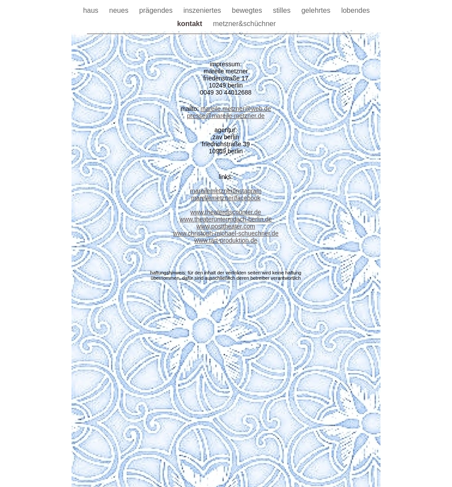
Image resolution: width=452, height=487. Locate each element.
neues (119, 10)
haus (91, 10)
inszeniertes (203, 10)
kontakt (190, 23)
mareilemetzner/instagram (226, 190)
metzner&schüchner (244, 23)
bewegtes (248, 10)
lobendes (355, 10)
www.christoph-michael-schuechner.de (226, 233)
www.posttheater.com (225, 226)
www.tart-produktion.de (225, 240)
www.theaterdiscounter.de (225, 212)
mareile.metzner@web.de (235, 108)
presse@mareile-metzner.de (225, 115)
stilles (282, 10)
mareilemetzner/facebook (225, 198)
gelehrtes (316, 10)
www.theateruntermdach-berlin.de (226, 219)
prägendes (156, 10)
